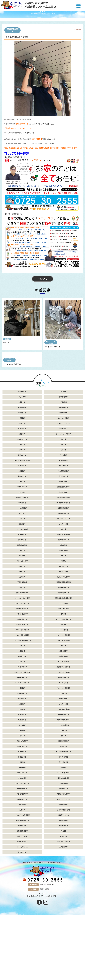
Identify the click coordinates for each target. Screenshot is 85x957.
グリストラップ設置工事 (22, 851)
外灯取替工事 (22, 756)
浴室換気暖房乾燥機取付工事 (63, 634)
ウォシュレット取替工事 (63, 470)
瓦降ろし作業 (22, 862)
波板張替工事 (63, 735)
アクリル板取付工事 (63, 645)
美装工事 (63, 481)
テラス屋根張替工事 (63, 745)
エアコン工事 (63, 639)
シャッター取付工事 (22, 661)
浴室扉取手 (22, 560)
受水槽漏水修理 (22, 618)
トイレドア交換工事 (63, 708)
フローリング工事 (22, 597)
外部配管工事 (63, 856)
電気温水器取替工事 (63, 756)
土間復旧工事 (63, 883)
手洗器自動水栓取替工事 (22, 496)
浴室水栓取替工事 (63, 777)
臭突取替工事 (22, 751)
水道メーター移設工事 (22, 819)
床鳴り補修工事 (22, 655)
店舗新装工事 (63, 449)
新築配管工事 (22, 512)
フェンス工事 (22, 814)
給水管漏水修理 (22, 825)
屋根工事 (63, 682)
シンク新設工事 (22, 544)
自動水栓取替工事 (63, 549)
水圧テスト (22, 549)
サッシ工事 (63, 491)
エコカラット (63, 465)
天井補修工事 (22, 428)
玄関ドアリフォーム (63, 459)
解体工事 (22, 608)
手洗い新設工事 (63, 512)
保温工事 (22, 454)
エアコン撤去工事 (22, 650)
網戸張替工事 (22, 735)
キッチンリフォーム (63, 835)
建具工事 (63, 592)
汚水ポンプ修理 (63, 608)
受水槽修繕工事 (63, 443)
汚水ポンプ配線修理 (63, 571)
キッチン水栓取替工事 (22, 671)
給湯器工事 (63, 872)
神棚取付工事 (22, 793)
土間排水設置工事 (22, 867)
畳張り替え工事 (63, 602)
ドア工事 (22, 682)
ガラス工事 (22, 592)
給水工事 (22, 624)
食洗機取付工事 (63, 862)
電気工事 (7, 339)
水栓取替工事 (22, 465)
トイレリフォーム (22, 883)
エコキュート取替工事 (50, 343)
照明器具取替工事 (12, 30)
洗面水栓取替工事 (22, 777)
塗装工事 (63, 772)
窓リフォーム (22, 491)
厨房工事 (22, 613)
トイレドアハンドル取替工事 (22, 676)
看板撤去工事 (22, 576)
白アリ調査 (22, 528)
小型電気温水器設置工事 (63, 618)
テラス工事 (63, 729)
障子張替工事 (63, 433)
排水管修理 (22, 841)
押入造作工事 (63, 528)
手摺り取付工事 (22, 782)
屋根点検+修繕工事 (63, 814)
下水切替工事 (63, 819)
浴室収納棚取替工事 (63, 523)
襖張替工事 (63, 438)
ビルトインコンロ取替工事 (22, 708)
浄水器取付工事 (22, 835)
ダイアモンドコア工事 (63, 555)
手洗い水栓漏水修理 (22, 629)
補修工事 (63, 475)
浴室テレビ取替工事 (22, 534)
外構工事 (22, 518)
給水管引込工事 (63, 825)
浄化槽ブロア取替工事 (63, 539)
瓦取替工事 (63, 782)
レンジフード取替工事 (22, 719)
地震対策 (63, 661)
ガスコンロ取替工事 (63, 676)
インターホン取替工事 (63, 671)
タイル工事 (22, 761)
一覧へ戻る (43, 279)
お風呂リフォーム (63, 851)
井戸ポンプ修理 (63, 793)
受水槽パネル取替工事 (63, 703)
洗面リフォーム (22, 878)
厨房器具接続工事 (22, 830)
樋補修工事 (22, 804)
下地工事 (63, 867)
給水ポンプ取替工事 (63, 613)
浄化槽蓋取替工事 (63, 507)
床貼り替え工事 (22, 729)
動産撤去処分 (22, 443)
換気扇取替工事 (22, 714)
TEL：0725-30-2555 (16, 153)
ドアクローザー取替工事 (63, 788)
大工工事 (22, 486)
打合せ (63, 804)
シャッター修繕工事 (63, 809)
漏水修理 (22, 687)
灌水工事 (22, 470)
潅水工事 (22, 587)
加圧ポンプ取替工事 (22, 645)
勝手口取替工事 (22, 581)
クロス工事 (63, 767)
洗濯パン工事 (63, 518)
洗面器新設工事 (22, 475)
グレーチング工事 (63, 454)
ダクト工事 (22, 433)
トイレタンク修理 (63, 698)
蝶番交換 (22, 438)
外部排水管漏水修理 (63, 846)
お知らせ (22, 745)
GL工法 (63, 597)
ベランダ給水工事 (63, 761)
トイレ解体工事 (63, 666)
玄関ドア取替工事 (63, 714)
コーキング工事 (63, 719)
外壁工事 (22, 507)
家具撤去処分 (63, 496)
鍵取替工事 (63, 581)
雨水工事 (22, 698)
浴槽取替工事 (22, 502)
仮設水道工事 (63, 587)
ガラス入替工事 (63, 502)
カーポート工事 (63, 560)
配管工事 (22, 846)
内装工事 (22, 772)
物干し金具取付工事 (63, 534)
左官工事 (22, 555)
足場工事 (63, 486)
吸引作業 (63, 428)
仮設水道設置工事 (63, 629)
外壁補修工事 (22, 571)
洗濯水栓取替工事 (63, 544)
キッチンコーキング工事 (22, 634)
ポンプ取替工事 (22, 703)
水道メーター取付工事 (22, 639)
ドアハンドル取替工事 (22, 666)
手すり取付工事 (22, 523)
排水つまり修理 (22, 872)
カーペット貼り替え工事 (63, 655)
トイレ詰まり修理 (22, 565)
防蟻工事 (22, 459)
